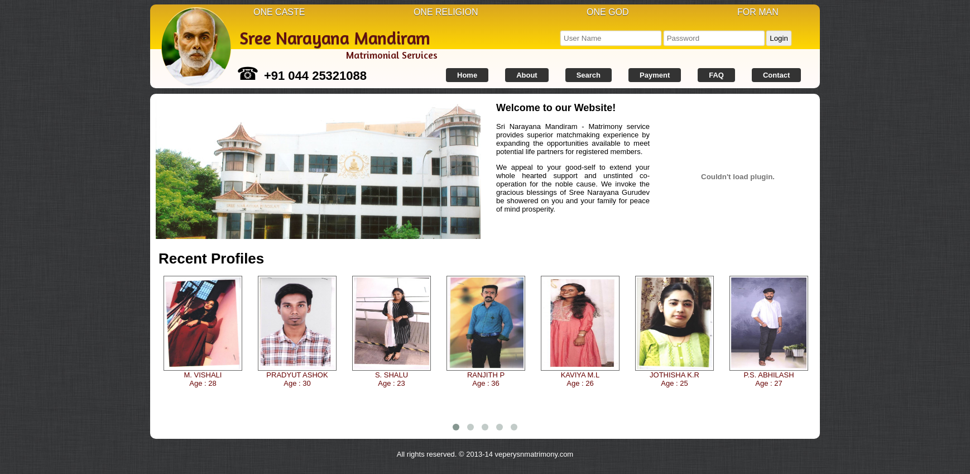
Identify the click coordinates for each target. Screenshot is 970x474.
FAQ (716, 75)
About (526, 75)
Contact (776, 75)
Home (467, 75)
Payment (655, 75)
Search (589, 75)
